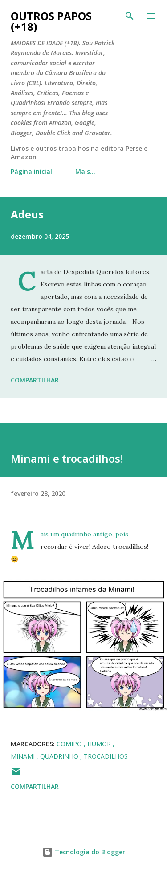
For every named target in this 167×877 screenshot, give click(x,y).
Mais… (85, 171)
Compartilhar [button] (35, 380)
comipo (70, 744)
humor (100, 744)
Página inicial (31, 171)
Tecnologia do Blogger (83, 852)
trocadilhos (106, 756)
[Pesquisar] (129, 16)
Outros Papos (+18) (51, 21)
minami (24, 756)
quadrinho (60, 756)
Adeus (27, 214)
